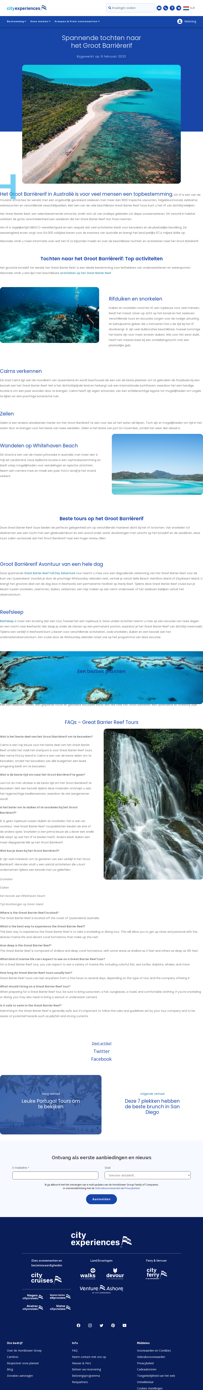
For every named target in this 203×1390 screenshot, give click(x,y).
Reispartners (80, 1382)
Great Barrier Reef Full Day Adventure (49, 573)
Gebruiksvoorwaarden (108, 1188)
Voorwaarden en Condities (154, 1350)
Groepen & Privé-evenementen (77, 21)
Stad (108, 1167)
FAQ (75, 1350)
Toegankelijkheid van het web (156, 1376)
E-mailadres (19, 1167)
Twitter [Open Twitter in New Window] (101, 1325)
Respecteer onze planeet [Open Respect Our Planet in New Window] (23, 1363)
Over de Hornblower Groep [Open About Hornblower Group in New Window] (24, 1350)
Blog (10, 1369)
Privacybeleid (132, 1188)
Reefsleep (7, 621)
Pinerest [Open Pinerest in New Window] (113, 1325)
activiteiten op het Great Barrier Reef (85, 273)
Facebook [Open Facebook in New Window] (78, 1325)
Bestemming (16, 21)
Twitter (101, 1051)
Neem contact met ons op (89, 1357)
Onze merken (40, 21)
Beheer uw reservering (86, 1369)
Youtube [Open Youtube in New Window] (124, 1325)
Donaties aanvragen (20, 1376)
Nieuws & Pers (81, 1363)
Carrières (12, 1357)
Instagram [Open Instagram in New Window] (90, 1325)
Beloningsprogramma (86, 1376)
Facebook (101, 1059)
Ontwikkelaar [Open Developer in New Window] (145, 1382)
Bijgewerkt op (101, 56)
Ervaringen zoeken (122, 8)
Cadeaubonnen (146, 1369)
